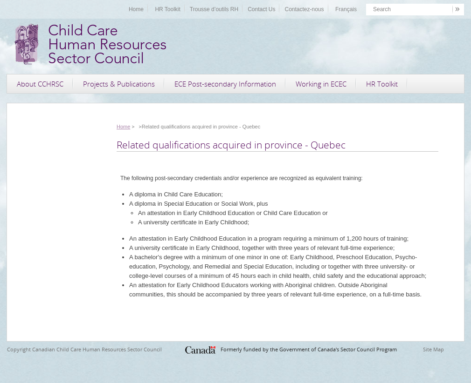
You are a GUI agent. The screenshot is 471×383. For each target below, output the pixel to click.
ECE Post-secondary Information (225, 83)
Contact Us (261, 9)
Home (136, 9)
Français (346, 9)
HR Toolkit (167, 9)
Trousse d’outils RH (214, 9)
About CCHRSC (40, 83)
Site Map (433, 349)
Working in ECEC (321, 83)
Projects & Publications (119, 83)
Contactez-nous (304, 9)
